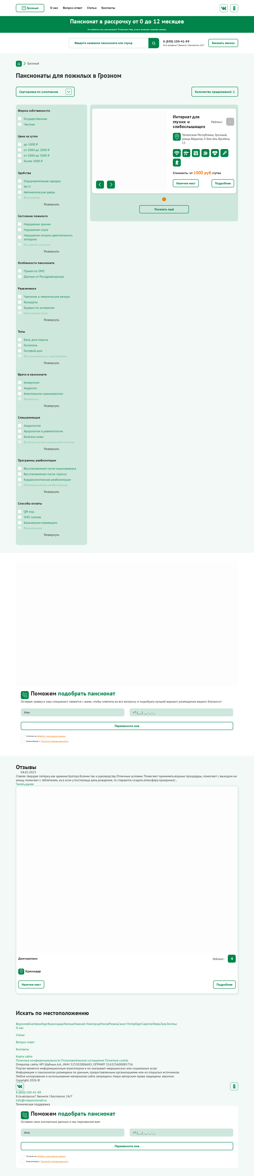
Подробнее (223, 165)
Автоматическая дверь (39, 192)
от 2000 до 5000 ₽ (37, 155)
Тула (163, 1024)
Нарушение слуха (36, 230)
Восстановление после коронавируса (50, 468)
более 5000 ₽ (33, 161)
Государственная (35, 119)
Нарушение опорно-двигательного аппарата (48, 237)
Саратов (147, 1024)
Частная (29, 124)
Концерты (31, 302)
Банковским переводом (40, 523)
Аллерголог (32, 382)
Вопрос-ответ (72, 8)
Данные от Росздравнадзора (44, 276)
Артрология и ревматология (43, 431)
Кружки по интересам (39, 308)
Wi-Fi (27, 187)
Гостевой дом (33, 351)
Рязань (113, 1024)
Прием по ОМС (34, 271)
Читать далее (25, 784)
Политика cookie (116, 1060)
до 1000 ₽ (31, 144)
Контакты (108, 8)
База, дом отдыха (36, 340)
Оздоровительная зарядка (42, 181)
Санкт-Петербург (129, 1024)
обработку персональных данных (51, 736)
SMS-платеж (32, 517)
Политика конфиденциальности (38, 1060)
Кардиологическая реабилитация (47, 480)
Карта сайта (24, 1056)
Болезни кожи (34, 437)
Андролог (30, 388)
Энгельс (171, 1024)
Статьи (92, 8)
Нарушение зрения (37, 224)
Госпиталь (30, 345)
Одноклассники (234, 8)
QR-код (29, 511)
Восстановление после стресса (45, 474)
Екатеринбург (38, 1024)
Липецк (68, 1024)
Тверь (157, 1024)
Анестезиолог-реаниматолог (43, 394)
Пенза (104, 1024)
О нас (54, 8)
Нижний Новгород (87, 1024)
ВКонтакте (224, 8)
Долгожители (28, 958)
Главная (19, 64)
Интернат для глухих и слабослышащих (188, 119)
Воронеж (22, 1024)
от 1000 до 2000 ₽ (37, 150)
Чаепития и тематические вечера (47, 297)
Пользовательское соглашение (82, 1060)
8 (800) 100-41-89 (176, 41)
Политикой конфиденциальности (54, 741)
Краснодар (33, 971)
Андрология (32, 426)
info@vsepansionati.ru (31, 1100)
